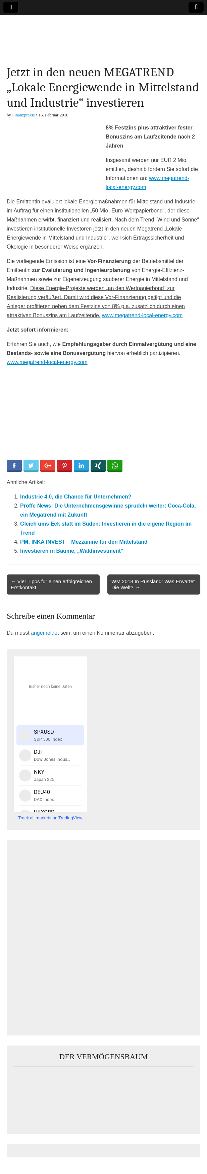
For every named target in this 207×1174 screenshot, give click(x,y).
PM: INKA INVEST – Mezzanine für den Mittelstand (84, 542)
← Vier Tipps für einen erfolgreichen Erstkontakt (51, 584)
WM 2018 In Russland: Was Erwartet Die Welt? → (153, 584)
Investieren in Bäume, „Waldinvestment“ (71, 551)
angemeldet (45, 633)
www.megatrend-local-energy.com (142, 315)
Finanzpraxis (23, 114)
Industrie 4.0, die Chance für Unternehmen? (76, 497)
